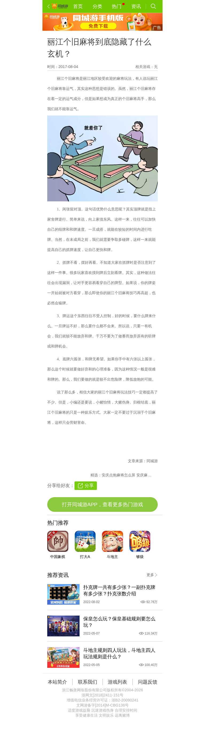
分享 (89, 485)
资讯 (136, 6)
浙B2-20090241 (125, 700)
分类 (97, 6)
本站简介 (57, 682)
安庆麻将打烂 (147, 475)
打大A (85, 556)
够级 (140, 556)
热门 (118, 6)
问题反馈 (147, 682)
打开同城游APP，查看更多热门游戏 (102, 504)
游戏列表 (117, 682)
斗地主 (112, 556)
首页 (78, 6)
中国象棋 (57, 556)
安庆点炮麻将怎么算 (119, 475)
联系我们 (87, 682)
